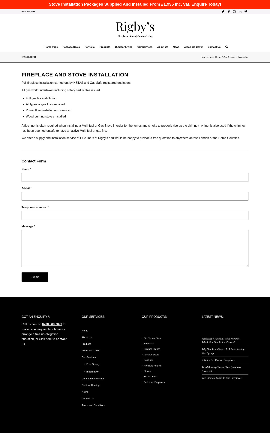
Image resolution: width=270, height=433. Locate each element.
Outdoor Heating (91, 385)
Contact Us (88, 398)
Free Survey (93, 364)
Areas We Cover (91, 350)
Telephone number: (35, 207)
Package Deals (151, 354)
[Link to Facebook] (228, 11)
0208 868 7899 (52, 324)
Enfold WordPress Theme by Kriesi (62, 425)
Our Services (89, 357)
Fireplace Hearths (152, 365)
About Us (87, 337)
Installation (29, 56)
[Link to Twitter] (223, 11)
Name (26, 169)
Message (28, 226)
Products (86, 344)
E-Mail (27, 188)
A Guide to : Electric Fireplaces (218, 360)
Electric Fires (150, 376)
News (85, 391)
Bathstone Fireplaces (154, 382)
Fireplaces (149, 343)
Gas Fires (148, 360)
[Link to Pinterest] (245, 11)
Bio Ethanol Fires (152, 338)
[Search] (225, 47)
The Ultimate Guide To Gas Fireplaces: (222, 378)
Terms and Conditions (93, 405)
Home (85, 330)
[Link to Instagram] (234, 11)
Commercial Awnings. (93, 378)
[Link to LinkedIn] (240, 11)
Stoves (147, 371)
